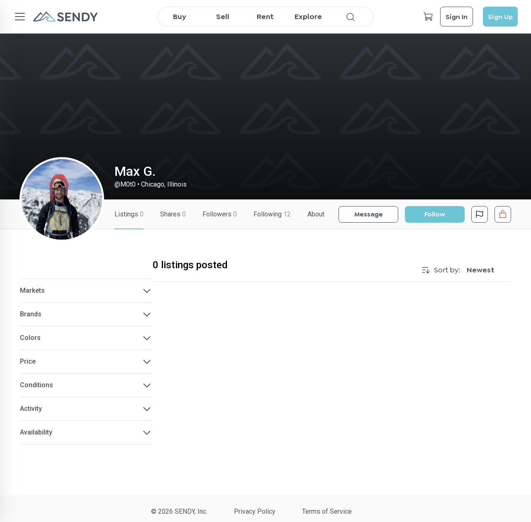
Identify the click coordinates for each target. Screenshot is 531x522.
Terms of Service (327, 511)
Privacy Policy (254, 511)
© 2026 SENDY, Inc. (179, 511)
